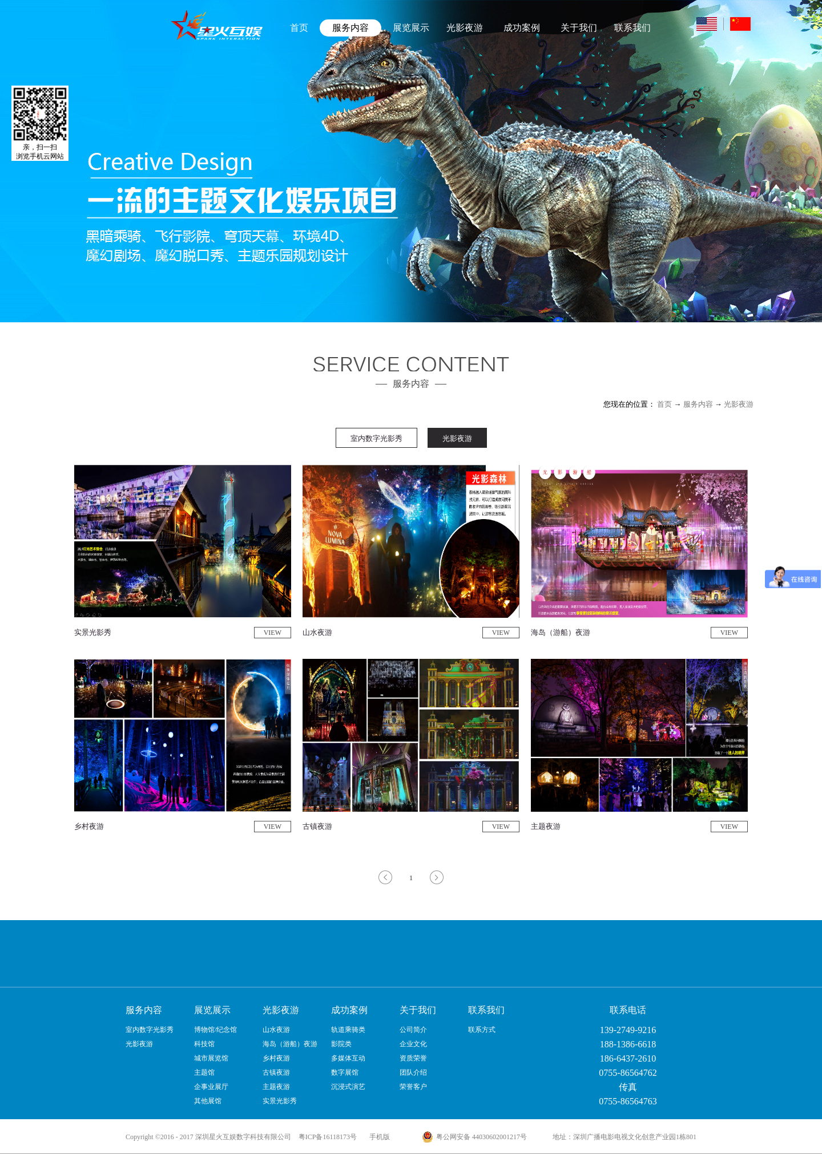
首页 (299, 28)
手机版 (378, 1137)
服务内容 (698, 404)
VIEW (272, 633)
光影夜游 (739, 404)
